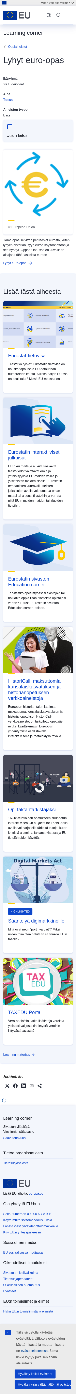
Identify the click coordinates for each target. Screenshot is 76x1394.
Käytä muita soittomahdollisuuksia (27, 1220)
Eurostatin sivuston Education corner (28, 581)
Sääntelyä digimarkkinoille (36, 921)
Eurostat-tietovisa (27, 355)
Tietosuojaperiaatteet (18, 1279)
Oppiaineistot (17, 46)
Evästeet (9, 1291)
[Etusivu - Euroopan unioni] (23, 15)
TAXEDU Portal (25, 1012)
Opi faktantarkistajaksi (32, 809)
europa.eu (36, 1193)
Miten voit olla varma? (57, 2)
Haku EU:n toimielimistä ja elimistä (28, 1311)
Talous (8, 100)
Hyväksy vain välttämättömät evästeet (44, 1384)
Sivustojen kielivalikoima (20, 1272)
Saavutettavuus (14, 1138)
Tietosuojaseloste (15, 1163)
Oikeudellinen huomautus (21, 1285)
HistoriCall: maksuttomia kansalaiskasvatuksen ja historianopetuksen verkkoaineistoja (34, 689)
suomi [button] (48, 15)
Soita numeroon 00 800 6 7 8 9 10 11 (30, 1214)
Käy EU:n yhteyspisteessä (22, 1232)
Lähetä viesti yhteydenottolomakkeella (30, 1226)
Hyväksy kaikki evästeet (35, 1374)
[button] (7, 1085)
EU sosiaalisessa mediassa (23, 1252)
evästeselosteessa (34, 1351)
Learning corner (17, 1118)
